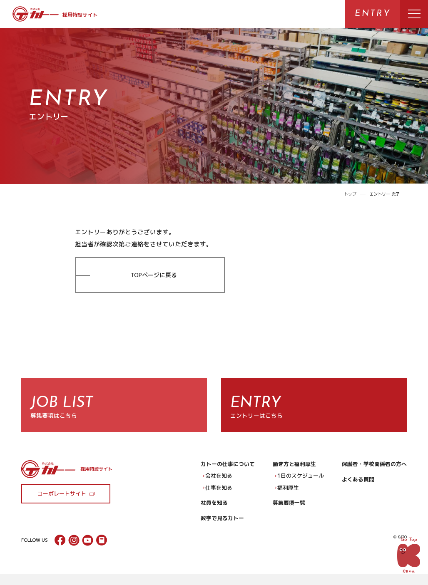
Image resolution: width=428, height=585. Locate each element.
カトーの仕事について (228, 468)
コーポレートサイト (61, 498)
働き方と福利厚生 (294, 468)
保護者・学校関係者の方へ (374, 468)
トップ (350, 194)
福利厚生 (287, 492)
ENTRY (373, 14)
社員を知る (214, 507)
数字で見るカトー (222, 522)
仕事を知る (217, 492)
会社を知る (217, 480)
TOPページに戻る (154, 275)
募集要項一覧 (289, 507)
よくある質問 (358, 484)
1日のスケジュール (299, 480)
